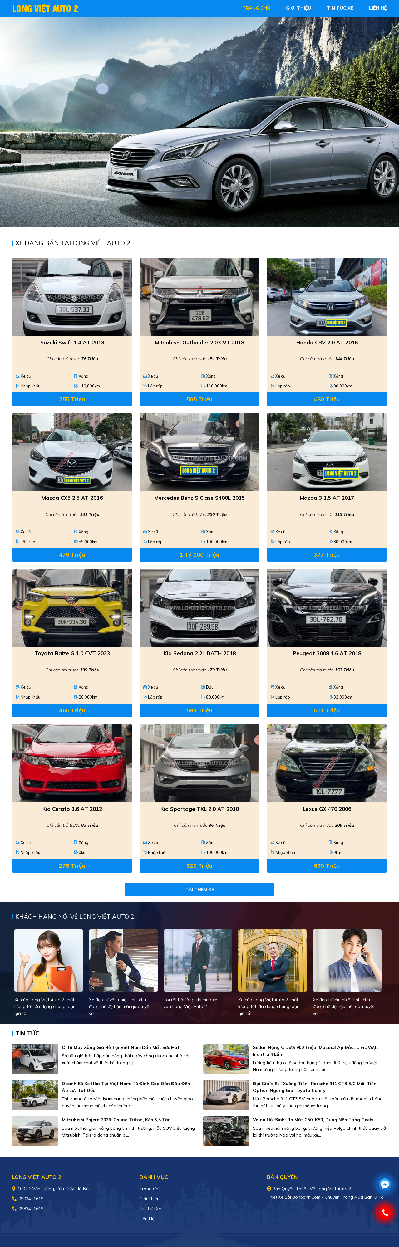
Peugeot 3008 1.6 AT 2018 (327, 653)
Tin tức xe (150, 1208)
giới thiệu (298, 8)
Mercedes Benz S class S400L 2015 (199, 497)
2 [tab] (203, 218)
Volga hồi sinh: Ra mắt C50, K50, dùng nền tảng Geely (313, 1120)
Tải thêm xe (199, 889)
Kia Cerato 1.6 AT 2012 (72, 809)
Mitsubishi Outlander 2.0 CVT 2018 (199, 342)
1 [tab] (196, 218)
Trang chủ (150, 1188)
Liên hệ (147, 1218)
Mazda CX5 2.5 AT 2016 (72, 497)
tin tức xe (340, 8)
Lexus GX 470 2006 (327, 809)
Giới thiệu (150, 1198)
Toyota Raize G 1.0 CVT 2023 (72, 653)
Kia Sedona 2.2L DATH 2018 (200, 653)
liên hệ (378, 8)
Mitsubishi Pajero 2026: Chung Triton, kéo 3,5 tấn (116, 1120)
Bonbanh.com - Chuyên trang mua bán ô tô (338, 1197)
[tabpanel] (199, 122)
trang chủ (256, 8)
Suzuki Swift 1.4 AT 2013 (72, 342)
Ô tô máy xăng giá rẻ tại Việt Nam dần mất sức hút (121, 1047)
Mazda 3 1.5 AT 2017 (327, 497)
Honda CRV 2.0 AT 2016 (327, 342)
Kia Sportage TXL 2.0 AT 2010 (199, 809)
